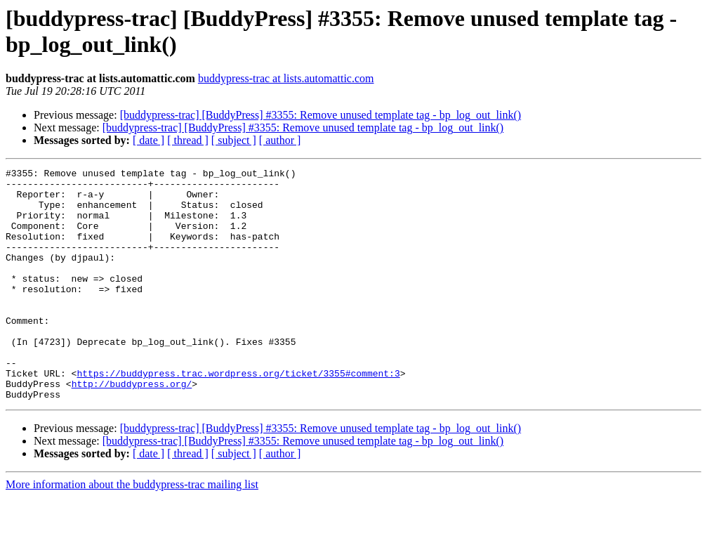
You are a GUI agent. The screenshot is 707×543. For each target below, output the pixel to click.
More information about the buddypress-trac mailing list (132, 531)
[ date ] (148, 140)
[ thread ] (188, 140)
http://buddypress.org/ (132, 427)
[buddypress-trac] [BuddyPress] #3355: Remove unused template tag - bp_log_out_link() (320, 115)
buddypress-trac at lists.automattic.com (286, 78)
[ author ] (280, 140)
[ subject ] (233, 140)
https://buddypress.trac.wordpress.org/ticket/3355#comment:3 (238, 415)
